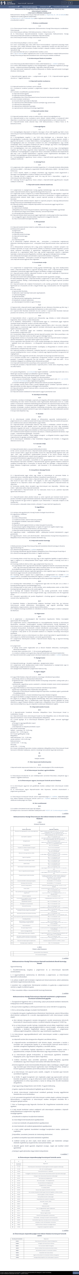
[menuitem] (14, 7)
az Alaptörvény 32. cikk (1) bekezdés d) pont (23, 18)
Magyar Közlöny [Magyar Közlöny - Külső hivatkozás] (22, 3)
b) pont (63, 576)
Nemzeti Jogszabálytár (11, 3)
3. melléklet (58, 655)
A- (63, 3)
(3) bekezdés (20, 53)
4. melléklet (54, 796)
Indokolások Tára (45, 6)
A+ (67, 3)
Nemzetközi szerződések (61, 6)
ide (20, 1273)
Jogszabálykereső (14, 6)
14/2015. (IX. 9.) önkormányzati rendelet (56, 810)
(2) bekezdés (31, 372)
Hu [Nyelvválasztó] (70, 3)
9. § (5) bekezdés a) (54, 576)
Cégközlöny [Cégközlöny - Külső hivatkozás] (30, 3)
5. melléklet (46, 798)
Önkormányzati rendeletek (29, 6)
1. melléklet (54, 64)
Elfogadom (76, 1272)
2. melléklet (33, 549)
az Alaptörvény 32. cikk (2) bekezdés (55, 14)
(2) (14, 53)
